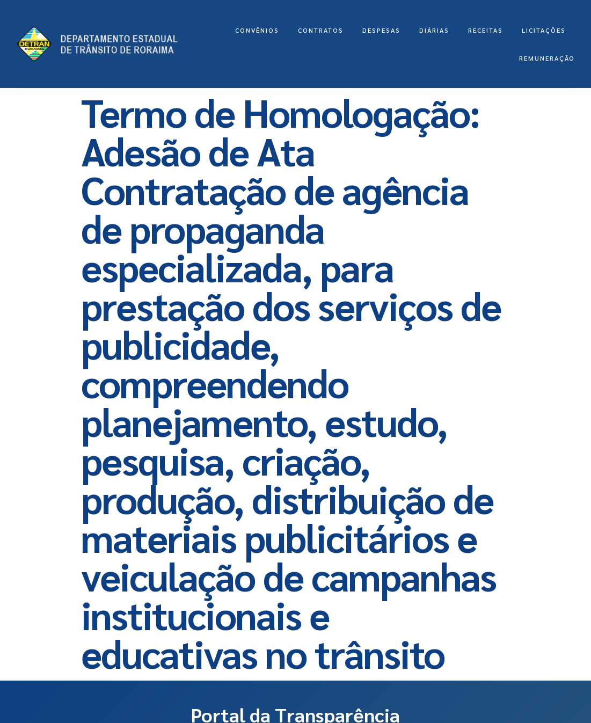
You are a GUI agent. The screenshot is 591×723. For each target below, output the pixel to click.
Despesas (381, 30)
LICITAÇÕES (544, 30)
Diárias (434, 30)
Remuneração (547, 58)
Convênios (257, 30)
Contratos (321, 30)
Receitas (485, 30)
